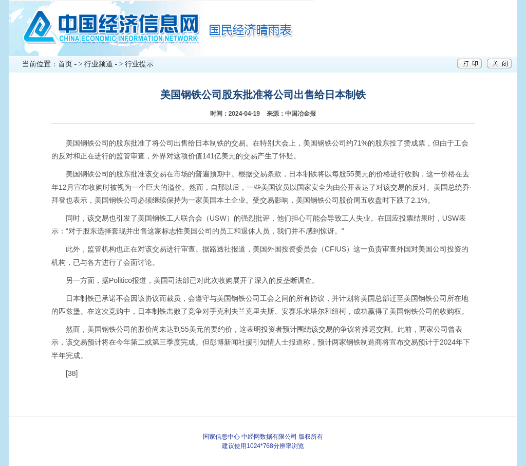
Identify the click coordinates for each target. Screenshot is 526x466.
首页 (65, 64)
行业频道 (98, 64)
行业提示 (139, 64)
